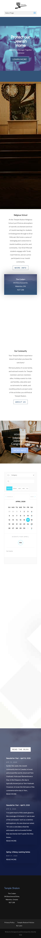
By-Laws (19, 926)
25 (32, 524)
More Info (20, 268)
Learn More (20, 59)
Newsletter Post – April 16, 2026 (18, 758)
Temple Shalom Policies (25, 922)
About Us (20, 402)
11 (31, 516)
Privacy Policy (9, 922)
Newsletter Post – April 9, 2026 (18, 805)
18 (31, 520)
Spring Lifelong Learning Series (18, 852)
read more (11, 794)
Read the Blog (20, 749)
